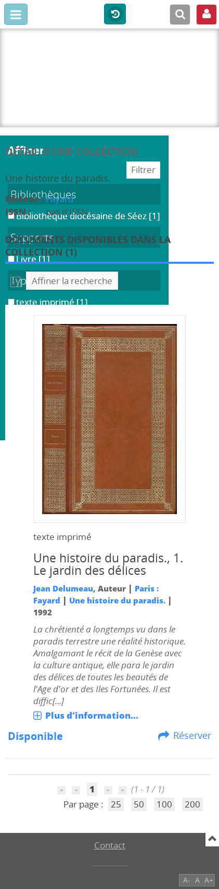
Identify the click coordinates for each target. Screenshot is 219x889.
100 (164, 804)
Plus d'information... (91, 715)
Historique (115, 14)
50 (139, 804)
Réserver (192, 735)
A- (186, 880)
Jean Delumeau (63, 588)
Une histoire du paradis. (117, 600)
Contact (109, 845)
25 (116, 804)
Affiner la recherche (72, 281)
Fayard (59, 199)
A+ (208, 880)
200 (192, 804)
